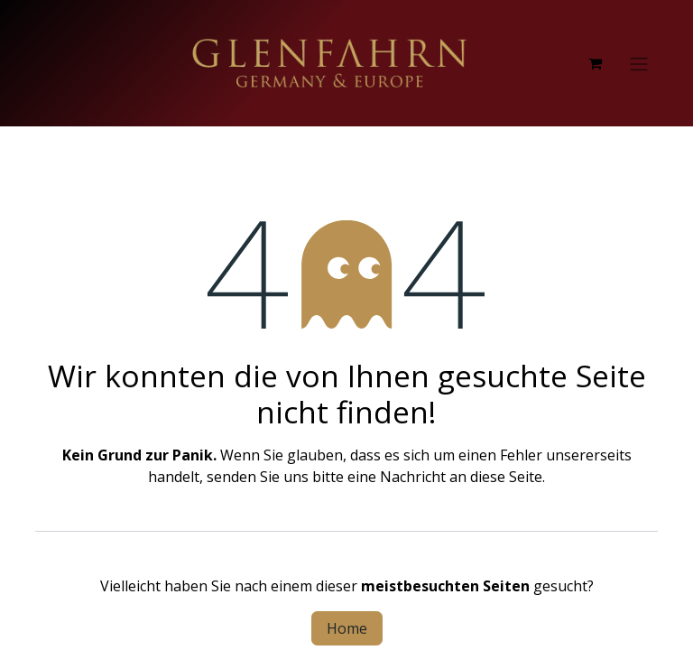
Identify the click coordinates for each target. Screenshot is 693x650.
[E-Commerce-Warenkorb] (595, 63)
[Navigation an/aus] (639, 63)
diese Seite (506, 477)
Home (347, 628)
